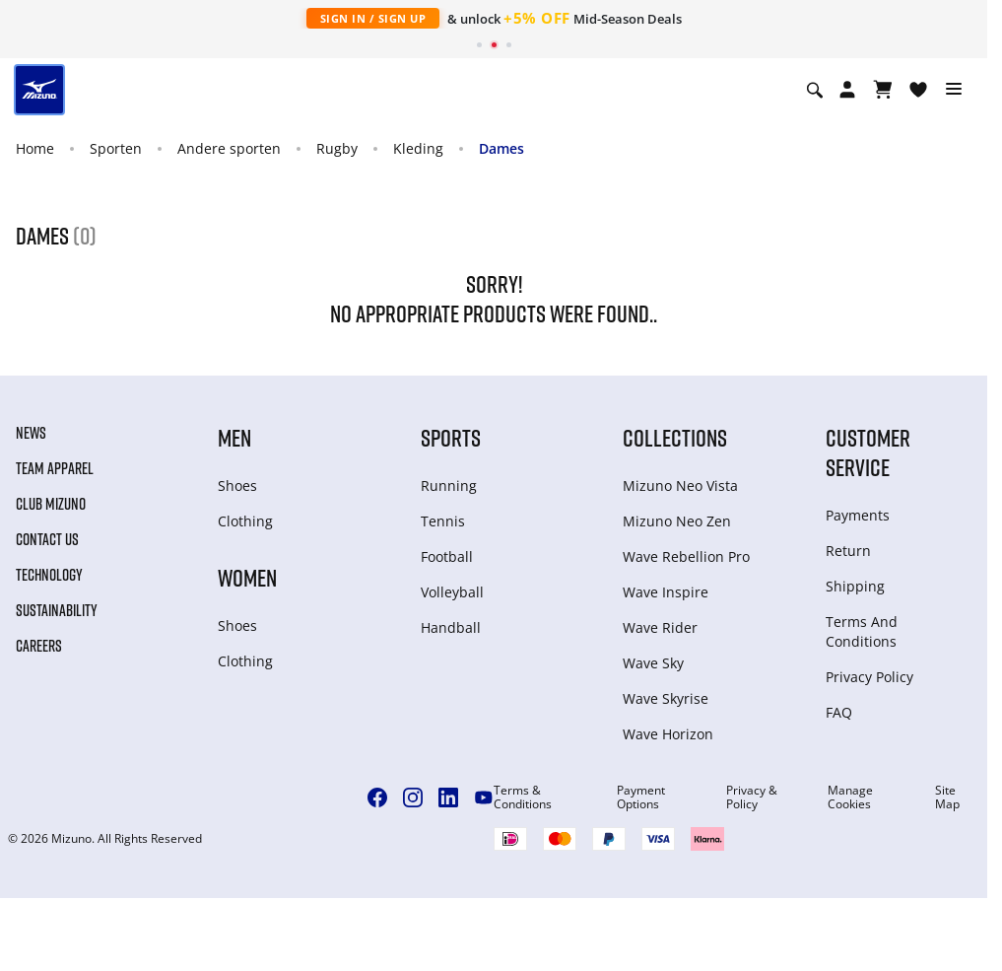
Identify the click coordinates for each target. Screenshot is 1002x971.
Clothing (245, 521)
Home (35, 148)
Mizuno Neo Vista (680, 485)
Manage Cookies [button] (850, 797)
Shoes (237, 485)
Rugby (337, 148)
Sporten (116, 148)
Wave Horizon (668, 734)
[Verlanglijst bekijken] (918, 89)
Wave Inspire (665, 592)
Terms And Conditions (862, 631)
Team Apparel (55, 468)
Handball (451, 627)
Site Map (947, 797)
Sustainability (57, 610)
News (31, 433)
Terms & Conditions (523, 797)
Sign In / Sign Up (373, 18)
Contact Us (47, 539)
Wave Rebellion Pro (686, 556)
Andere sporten (229, 148)
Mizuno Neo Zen (677, 521)
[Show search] (815, 89)
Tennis (443, 521)
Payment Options (641, 797)
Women (247, 577)
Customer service (868, 452)
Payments (858, 515)
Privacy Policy (869, 676)
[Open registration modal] (847, 89)
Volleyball (452, 592)
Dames (501, 148)
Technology (49, 575)
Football (447, 556)
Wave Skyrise (665, 698)
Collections (675, 437)
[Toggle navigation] (954, 90)
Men (234, 437)
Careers (39, 646)
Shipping (855, 586)
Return (848, 550)
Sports (451, 437)
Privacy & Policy (751, 797)
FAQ (839, 712)
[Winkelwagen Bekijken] (883, 89)
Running (449, 485)
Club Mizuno (51, 504)
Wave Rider (660, 627)
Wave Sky (653, 663)
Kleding (418, 148)
